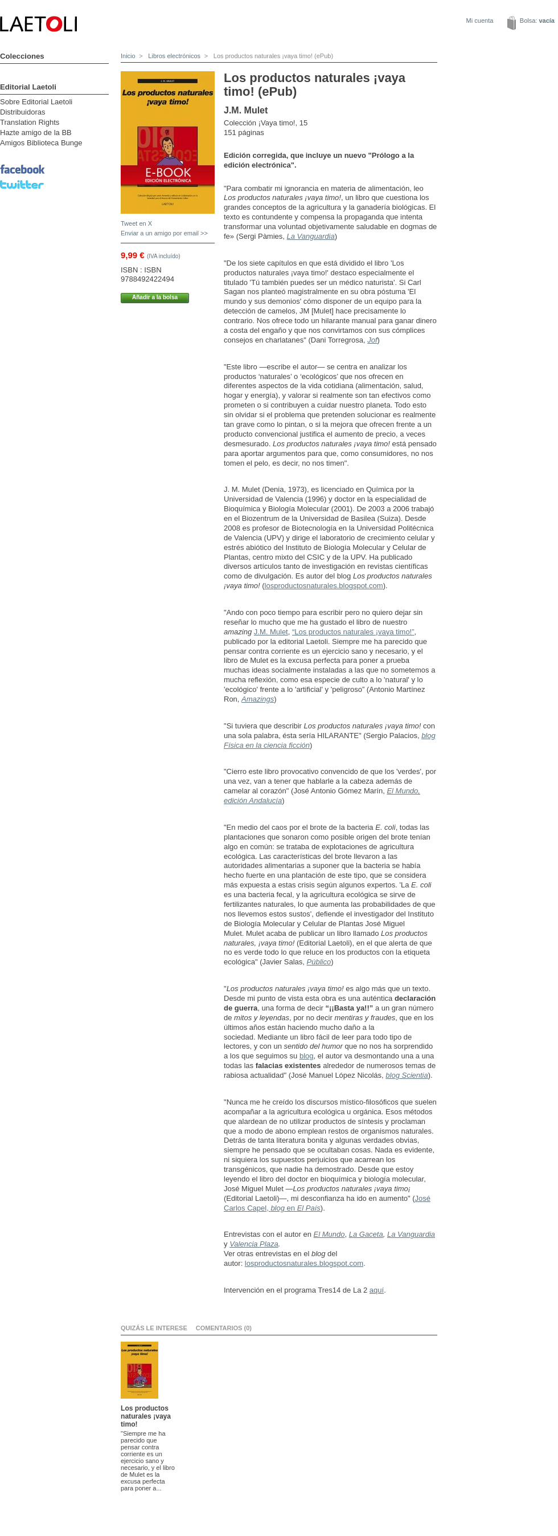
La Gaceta (366, 1234)
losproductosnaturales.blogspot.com (324, 585)
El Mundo (329, 1234)
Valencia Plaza (253, 1244)
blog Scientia (406, 1075)
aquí (377, 1290)
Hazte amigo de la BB (36, 132)
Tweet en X (136, 223)
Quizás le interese (154, 1328)
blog (306, 1056)
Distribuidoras (22, 112)
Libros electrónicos (173, 55)
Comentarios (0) (224, 1328)
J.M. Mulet (271, 632)
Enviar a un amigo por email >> (164, 233)
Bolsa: (537, 20)
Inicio (128, 55)
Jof (372, 340)
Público (319, 962)
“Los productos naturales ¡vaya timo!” (353, 632)
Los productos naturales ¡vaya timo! (146, 1416)
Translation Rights (29, 122)
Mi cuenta (480, 20)
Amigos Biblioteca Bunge (41, 142)
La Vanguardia (311, 236)
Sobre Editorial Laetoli (36, 101)
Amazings (257, 699)
